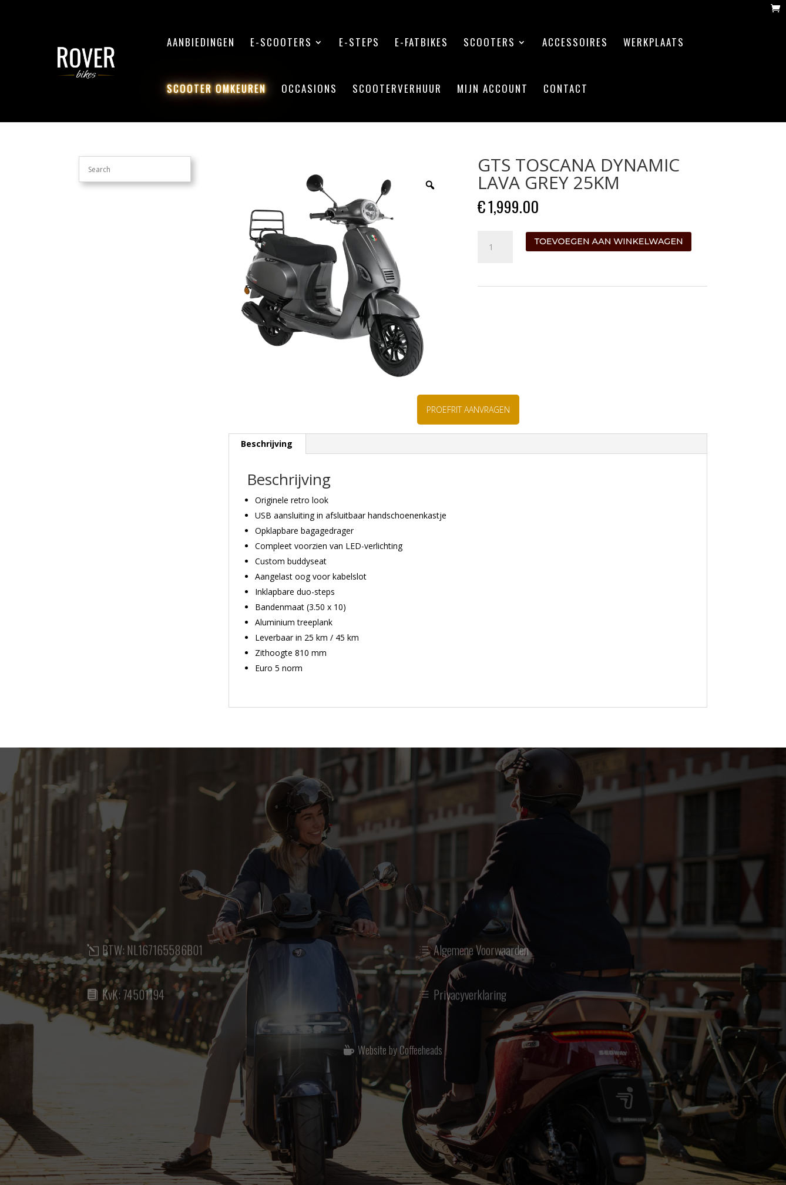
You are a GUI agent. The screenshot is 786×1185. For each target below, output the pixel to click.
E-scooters (281, 43)
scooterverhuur (397, 90)
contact (565, 90)
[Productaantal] (495, 247)
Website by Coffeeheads (400, 1055)
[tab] (267, 444)
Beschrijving (267, 443)
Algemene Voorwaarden (481, 957)
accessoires (575, 43)
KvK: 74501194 (133, 1001)
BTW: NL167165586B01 (152, 957)
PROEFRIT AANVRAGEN (468, 409)
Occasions (309, 90)
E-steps (359, 43)
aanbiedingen (201, 43)
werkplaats (653, 43)
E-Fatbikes (421, 43)
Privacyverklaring (470, 1001)
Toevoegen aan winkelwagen (609, 241)
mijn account (492, 90)
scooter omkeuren (216, 90)
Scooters (489, 43)
